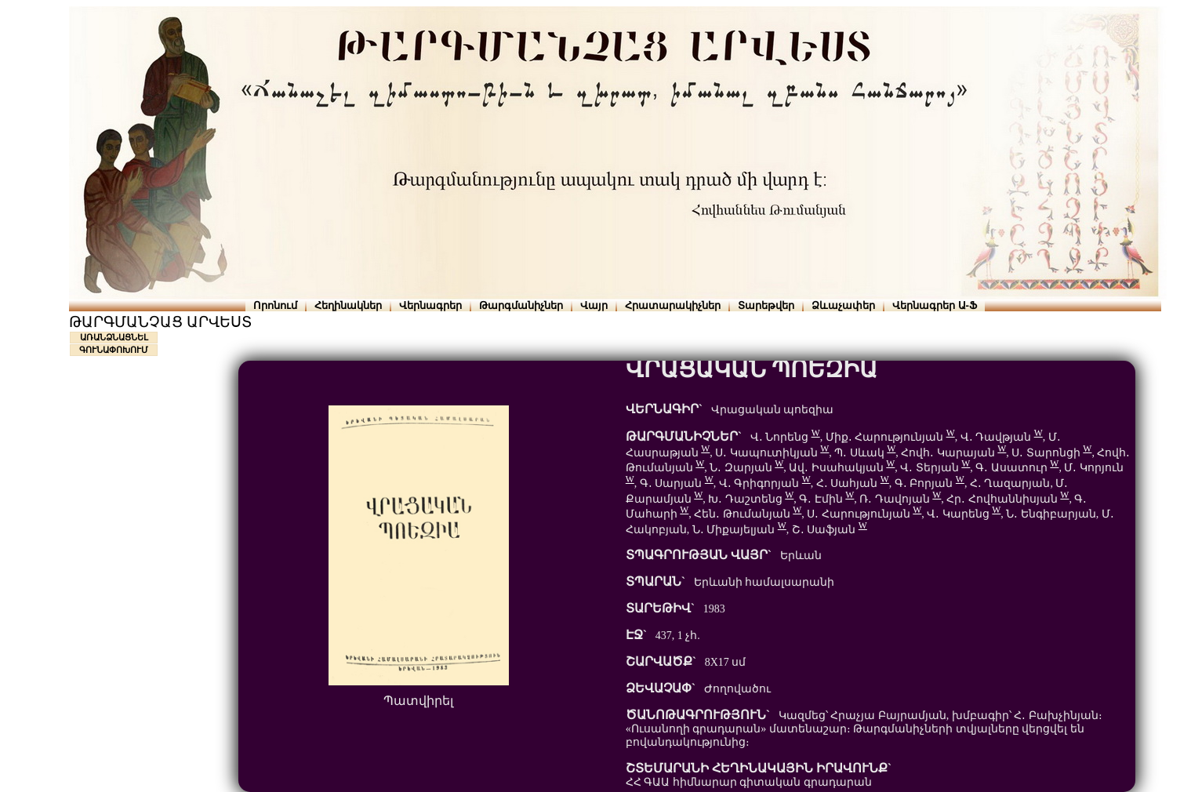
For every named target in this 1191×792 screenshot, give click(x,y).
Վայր (594, 305)
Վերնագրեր (430, 305)
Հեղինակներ (348, 305)
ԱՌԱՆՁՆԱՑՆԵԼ (114, 337)
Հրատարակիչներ (673, 305)
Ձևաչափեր (843, 305)
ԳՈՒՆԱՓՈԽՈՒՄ (113, 349)
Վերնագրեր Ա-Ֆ (934, 305)
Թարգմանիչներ (521, 305)
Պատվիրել (418, 700)
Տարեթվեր (766, 305)
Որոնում (275, 305)
